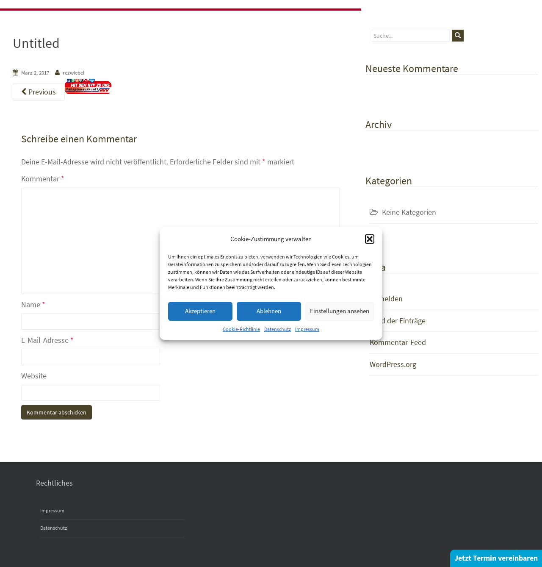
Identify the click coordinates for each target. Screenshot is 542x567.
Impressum (307, 329)
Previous (39, 92)
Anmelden (386, 298)
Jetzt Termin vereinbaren (496, 558)
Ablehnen (269, 311)
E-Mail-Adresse (47, 340)
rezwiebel (73, 72)
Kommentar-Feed (398, 342)
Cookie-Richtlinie (241, 329)
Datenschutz (277, 329)
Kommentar (42, 178)
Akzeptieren (200, 311)
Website (34, 376)
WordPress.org (393, 364)
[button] (369, 239)
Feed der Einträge (398, 320)
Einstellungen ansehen (339, 311)
